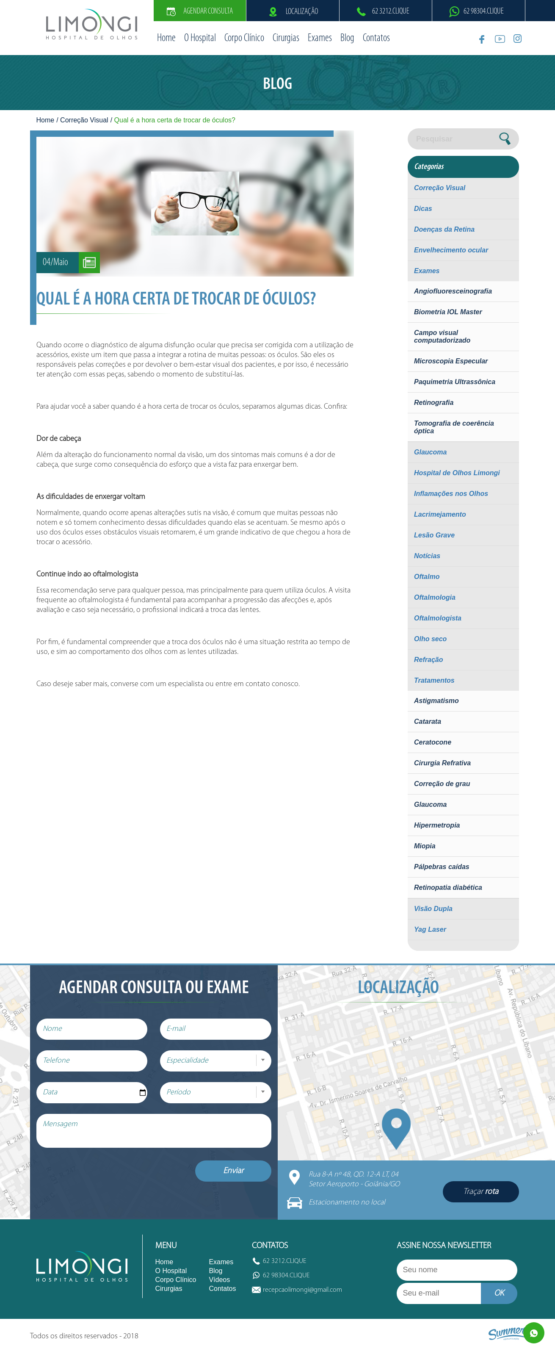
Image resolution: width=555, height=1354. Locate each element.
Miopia (425, 846)
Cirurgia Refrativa (442, 763)
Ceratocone (432, 742)
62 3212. (390, 11)
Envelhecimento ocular (451, 250)
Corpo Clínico (244, 38)
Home (166, 38)
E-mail (175, 1029)
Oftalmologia (435, 597)
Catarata (427, 721)
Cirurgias (286, 38)
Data (50, 1092)
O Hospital (200, 38)
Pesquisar (434, 139)
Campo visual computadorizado (442, 336)
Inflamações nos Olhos (451, 493)
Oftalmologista (437, 618)
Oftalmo (426, 576)
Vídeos (219, 1279)
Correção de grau (442, 783)
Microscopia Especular (451, 361)
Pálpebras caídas (441, 866)
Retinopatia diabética (448, 887)
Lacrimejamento (440, 514)
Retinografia (433, 402)
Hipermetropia (437, 825)
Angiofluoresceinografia (453, 291)
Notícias (427, 555)
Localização (293, 11)
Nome (52, 1029)
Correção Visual (84, 120)
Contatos (376, 38)
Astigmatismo (436, 700)
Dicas (423, 208)
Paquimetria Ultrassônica (454, 381)
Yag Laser (430, 929)
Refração (428, 659)
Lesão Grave (434, 535)
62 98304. (484, 11)
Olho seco (430, 638)
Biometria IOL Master (448, 312)
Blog (347, 38)
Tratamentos (434, 680)
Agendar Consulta (200, 11)
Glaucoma (430, 452)
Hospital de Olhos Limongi (457, 472)
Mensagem (60, 1124)
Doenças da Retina (444, 229)
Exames (320, 38)
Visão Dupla (433, 908)
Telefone (56, 1061)
